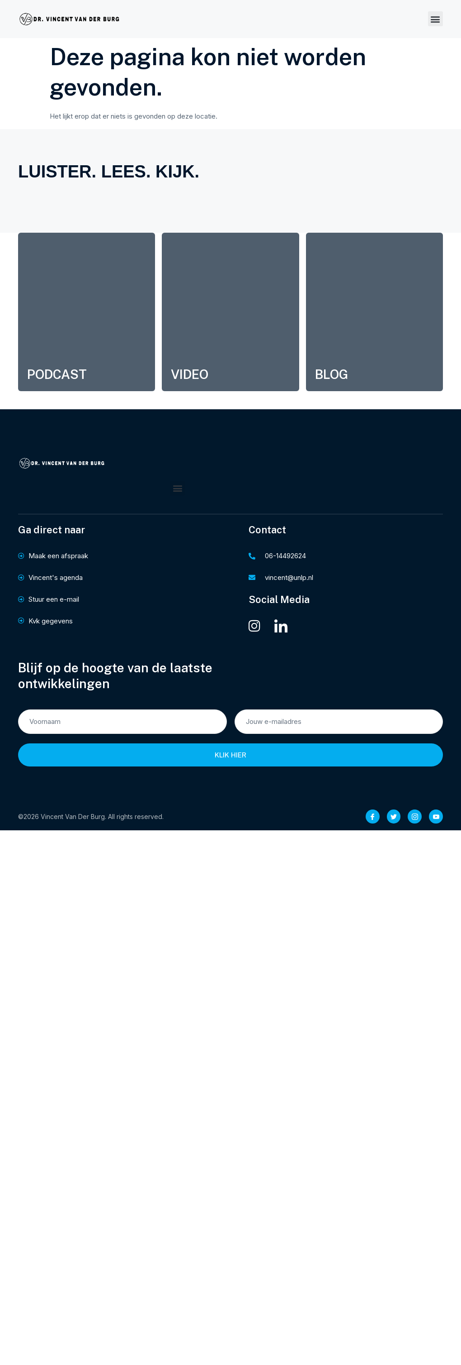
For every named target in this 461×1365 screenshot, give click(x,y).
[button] (435, 18)
